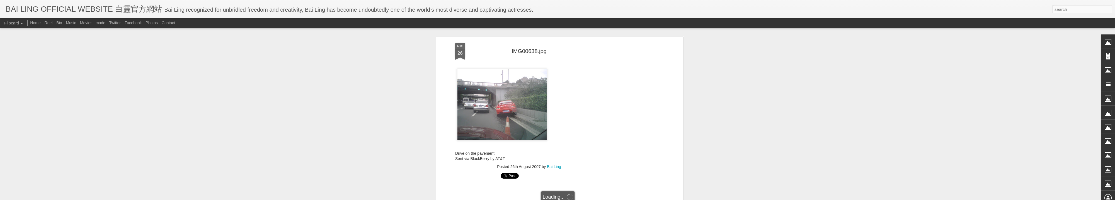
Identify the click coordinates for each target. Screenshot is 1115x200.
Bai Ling (554, 164)
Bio (59, 23)
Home (35, 23)
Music (71, 23)
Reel (49, 23)
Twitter (115, 23)
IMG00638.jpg (529, 49)
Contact (168, 23)
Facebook (133, 23)
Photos (152, 23)
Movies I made (92, 23)
